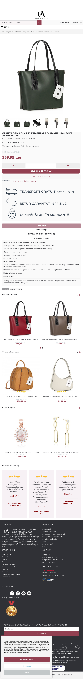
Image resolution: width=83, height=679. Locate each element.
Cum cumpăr (6, 554)
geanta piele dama (16, 289)
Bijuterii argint (8, 408)
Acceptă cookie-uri (26, 659)
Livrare (4, 559)
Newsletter (6, 577)
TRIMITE (41, 634)
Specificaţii (41, 230)
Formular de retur (8, 564)
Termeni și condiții (49, 531)
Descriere (41, 226)
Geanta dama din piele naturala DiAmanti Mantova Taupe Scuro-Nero (49, 339)
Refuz (27, 672)
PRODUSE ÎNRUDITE (10, 295)
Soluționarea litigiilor (50, 539)
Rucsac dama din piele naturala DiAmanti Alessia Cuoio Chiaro (21, 396)
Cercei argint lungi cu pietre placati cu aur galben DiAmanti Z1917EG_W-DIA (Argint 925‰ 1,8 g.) (62, 452)
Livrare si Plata (41, 238)
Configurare (27, 666)
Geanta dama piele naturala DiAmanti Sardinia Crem (62, 396)
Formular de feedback (10, 567)
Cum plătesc (6, 557)
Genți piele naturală (10, 352)
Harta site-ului (47, 544)
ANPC (44, 541)
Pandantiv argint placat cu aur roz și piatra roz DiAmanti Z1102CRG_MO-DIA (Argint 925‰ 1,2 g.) (21, 452)
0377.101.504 (46, 555)
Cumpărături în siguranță (11, 574)
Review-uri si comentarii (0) (41, 234)
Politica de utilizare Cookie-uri (53, 534)
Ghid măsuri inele (8, 572)
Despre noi (46, 529)
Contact (45, 546)
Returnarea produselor (10, 562)
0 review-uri (17, 181)
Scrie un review (30, 181)
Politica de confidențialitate (52, 536)
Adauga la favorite (42, 177)
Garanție (5, 569)
